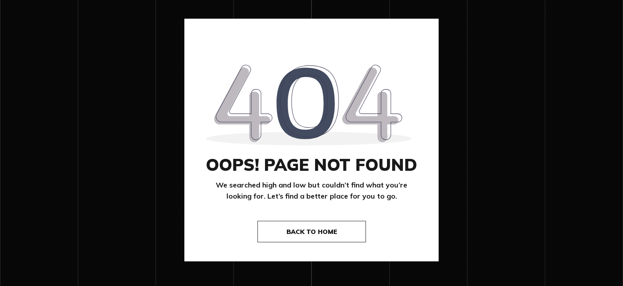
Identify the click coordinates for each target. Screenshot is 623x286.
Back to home (311, 232)
